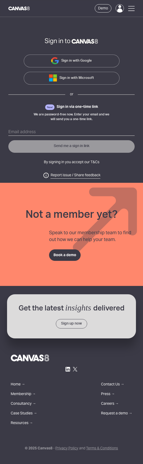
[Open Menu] (131, 8)
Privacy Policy (66, 449)
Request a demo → (116, 413)
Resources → (22, 423)
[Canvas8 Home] (19, 8)
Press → (108, 394)
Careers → (110, 404)
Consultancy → (23, 404)
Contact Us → (112, 384)
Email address (22, 132)
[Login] (120, 8)
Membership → (23, 394)
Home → (18, 384)
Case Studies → (24, 413)
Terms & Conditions (102, 449)
